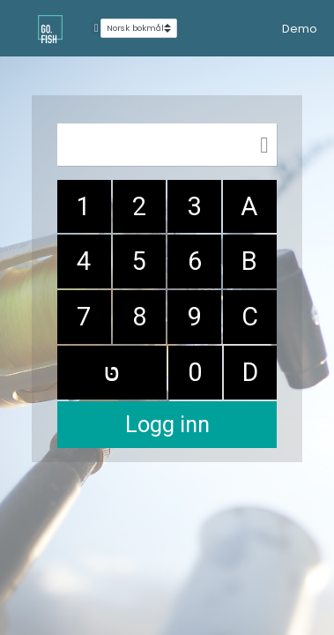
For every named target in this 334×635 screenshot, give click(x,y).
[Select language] (138, 28)
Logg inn (167, 424)
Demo (299, 28)
